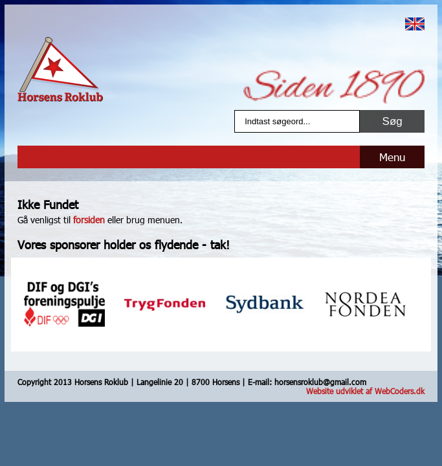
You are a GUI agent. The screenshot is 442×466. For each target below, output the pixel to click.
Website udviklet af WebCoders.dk (365, 390)
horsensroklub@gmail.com (320, 382)
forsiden (89, 220)
